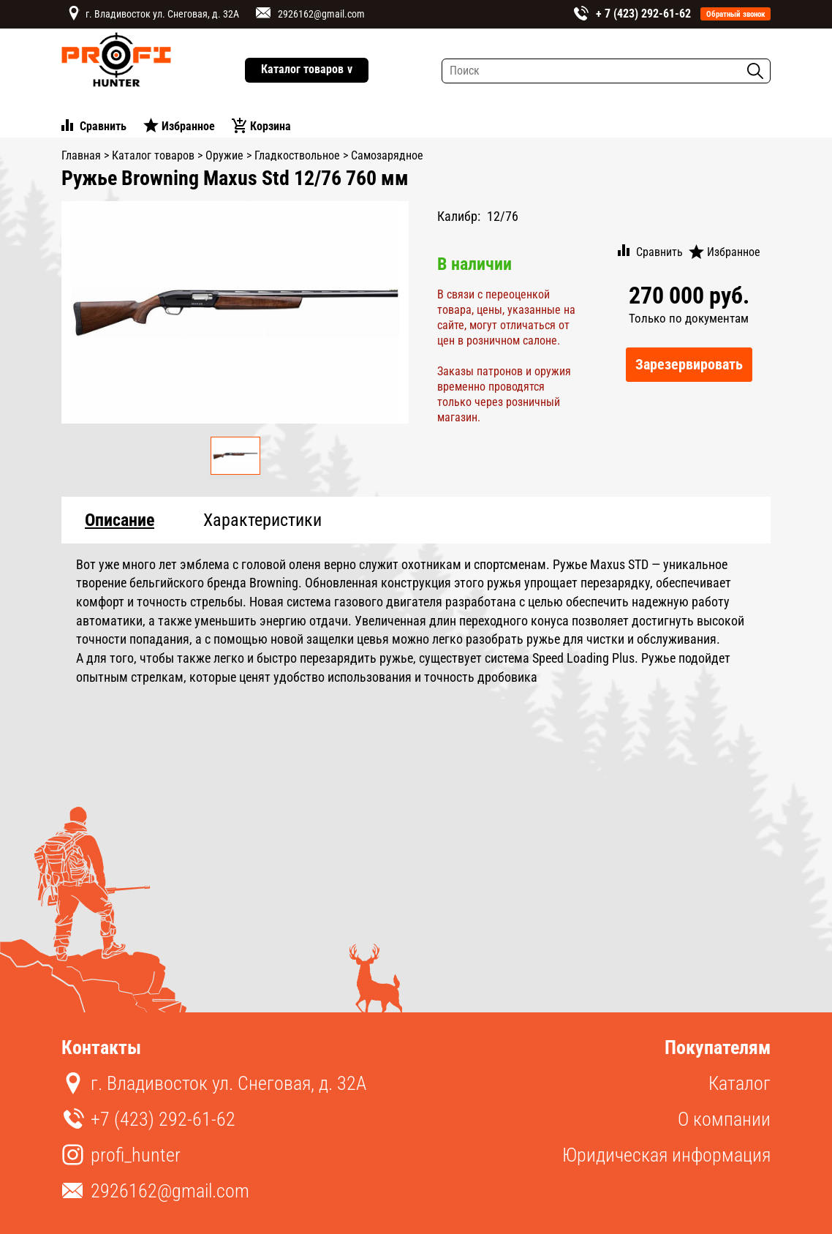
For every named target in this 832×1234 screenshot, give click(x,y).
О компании (724, 1119)
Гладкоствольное (297, 155)
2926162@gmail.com (321, 14)
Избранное (188, 126)
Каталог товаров (306, 69)
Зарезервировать (689, 364)
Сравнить (103, 126)
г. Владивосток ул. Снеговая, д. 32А (162, 14)
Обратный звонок (735, 14)
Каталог (739, 1083)
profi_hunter (136, 1155)
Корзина (270, 126)
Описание (119, 520)
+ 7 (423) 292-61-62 (643, 13)
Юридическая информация (666, 1155)
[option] (235, 312)
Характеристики (262, 520)
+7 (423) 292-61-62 (163, 1119)
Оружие (224, 155)
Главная (81, 155)
